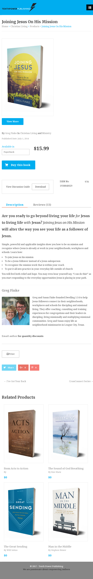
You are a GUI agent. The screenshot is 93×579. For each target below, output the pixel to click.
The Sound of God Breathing (66, 468)
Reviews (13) (42, 204)
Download (40, 186)
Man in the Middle (59, 546)
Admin (46, 575)
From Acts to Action (16, 468)
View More (13, 121)
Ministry (46, 133)
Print (11, 354)
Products (34, 26)
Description (14, 204)
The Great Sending (15, 546)
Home (5, 26)
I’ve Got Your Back (15, 381)
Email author (9, 336)
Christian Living (19, 26)
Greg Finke (11, 133)
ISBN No (64, 181)
